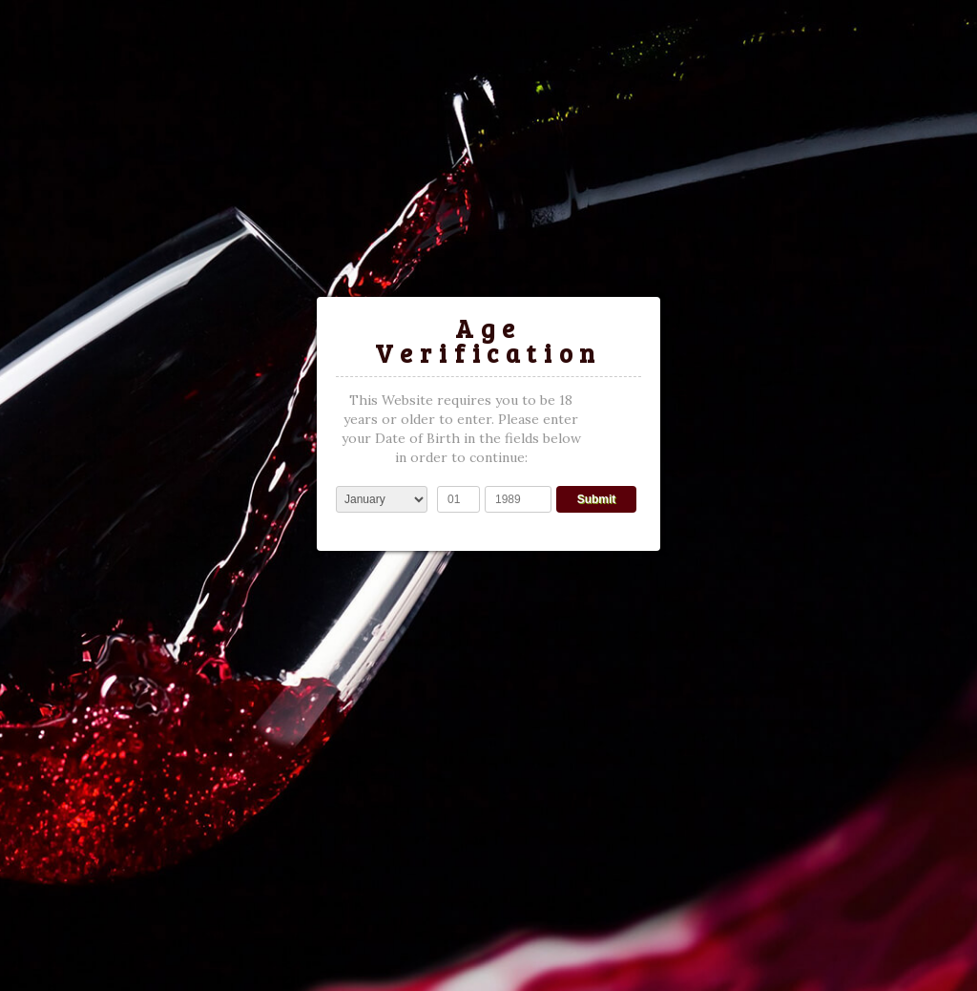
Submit (596, 499)
